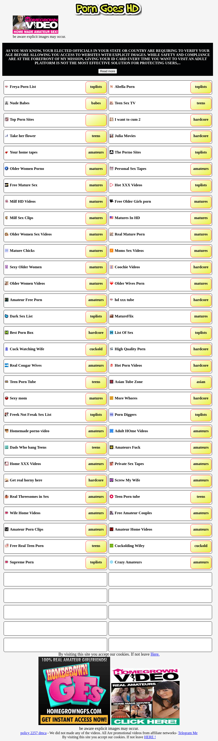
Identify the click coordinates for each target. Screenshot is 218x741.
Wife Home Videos (42, 514)
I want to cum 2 (147, 120)
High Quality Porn (147, 350)
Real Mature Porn (147, 235)
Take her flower (42, 137)
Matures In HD (147, 219)
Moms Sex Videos (147, 251)
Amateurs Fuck (147, 448)
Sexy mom (42, 399)
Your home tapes (42, 153)
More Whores (147, 399)
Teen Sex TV (147, 104)
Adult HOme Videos (147, 432)
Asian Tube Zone (147, 382)
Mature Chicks (42, 251)
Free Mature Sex (42, 186)
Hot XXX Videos (147, 186)
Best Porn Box (42, 333)
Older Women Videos (42, 284)
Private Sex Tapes (147, 464)
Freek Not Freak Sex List (42, 415)
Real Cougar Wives (42, 366)
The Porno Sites (147, 153)
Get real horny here (42, 481)
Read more (107, 71)
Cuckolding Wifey (147, 546)
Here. (155, 654)
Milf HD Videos (42, 202)
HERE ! (150, 737)
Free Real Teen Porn (42, 546)
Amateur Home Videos (147, 530)
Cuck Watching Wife (42, 350)
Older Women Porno (42, 169)
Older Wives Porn (147, 284)
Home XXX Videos (42, 464)
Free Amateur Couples (147, 514)
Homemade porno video (42, 432)
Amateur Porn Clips (42, 530)
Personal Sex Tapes (147, 169)
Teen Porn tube (147, 497)
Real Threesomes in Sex (42, 497)
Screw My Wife (147, 481)
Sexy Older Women (42, 268)
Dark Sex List (42, 317)
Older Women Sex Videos (42, 235)
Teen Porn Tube (42, 382)
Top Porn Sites (42, 120)
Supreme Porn (42, 563)
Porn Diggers (147, 415)
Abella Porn (147, 87)
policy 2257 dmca (33, 733)
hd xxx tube (147, 301)
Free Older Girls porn (147, 202)
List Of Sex (147, 333)
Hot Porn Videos (147, 366)
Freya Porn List (42, 87)
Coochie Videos (147, 268)
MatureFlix (147, 317)
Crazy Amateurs (147, 563)
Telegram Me (188, 733)
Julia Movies (147, 137)
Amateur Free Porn (42, 301)
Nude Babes (42, 104)
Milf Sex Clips (42, 219)
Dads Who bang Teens (42, 448)
